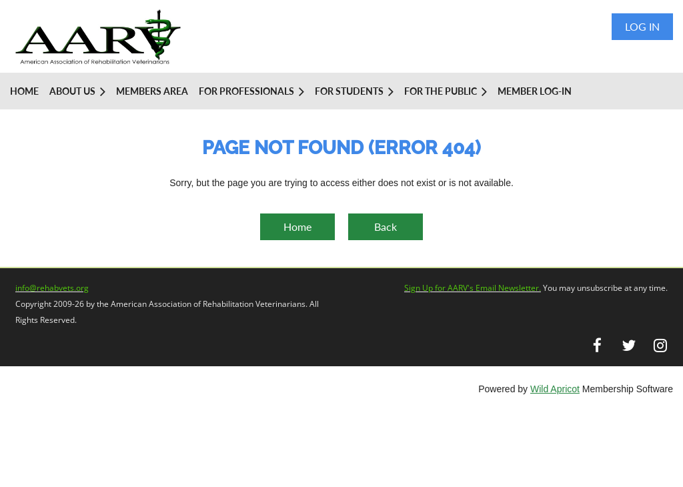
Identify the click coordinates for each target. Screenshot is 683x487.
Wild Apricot (555, 389)
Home (297, 226)
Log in (642, 26)
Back (385, 226)
